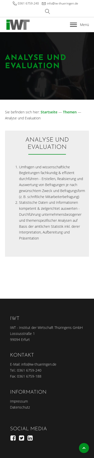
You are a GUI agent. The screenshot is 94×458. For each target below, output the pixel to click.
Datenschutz (20, 407)
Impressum (19, 401)
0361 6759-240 (28, 3)
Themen (70, 112)
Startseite (49, 112)
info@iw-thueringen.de (62, 3)
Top (84, 448)
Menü (79, 24)
